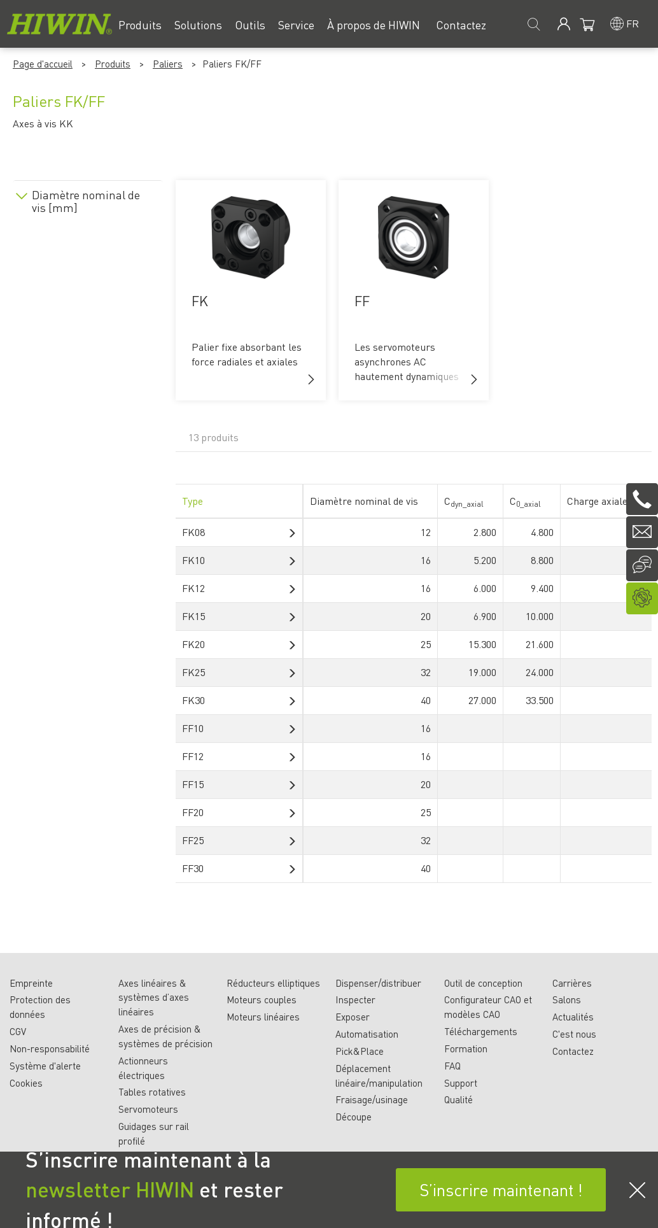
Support (460, 1082)
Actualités (573, 1016)
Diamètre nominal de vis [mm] (86, 201)
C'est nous (574, 1033)
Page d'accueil (43, 63)
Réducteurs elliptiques (273, 983)
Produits (112, 63)
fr (632, 23)
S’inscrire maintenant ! (501, 1189)
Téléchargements (480, 1031)
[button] (311, 379)
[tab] (88, 199)
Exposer (352, 1016)
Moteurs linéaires (263, 1016)
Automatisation (366, 1033)
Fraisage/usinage (371, 1099)
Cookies (26, 1082)
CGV (18, 1031)
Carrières (572, 983)
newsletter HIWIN (109, 1189)
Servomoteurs (148, 1109)
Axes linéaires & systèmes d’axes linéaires (153, 998)
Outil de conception (483, 983)
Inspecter (355, 999)
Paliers (168, 63)
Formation (465, 1048)
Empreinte (31, 983)
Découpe (353, 1116)
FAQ (452, 1065)
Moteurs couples (262, 999)
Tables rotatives (152, 1091)
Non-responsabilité (50, 1048)
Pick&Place (359, 1051)
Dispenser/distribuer (378, 983)
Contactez (573, 1051)
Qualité (458, 1099)
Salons (566, 999)
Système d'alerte (45, 1065)
